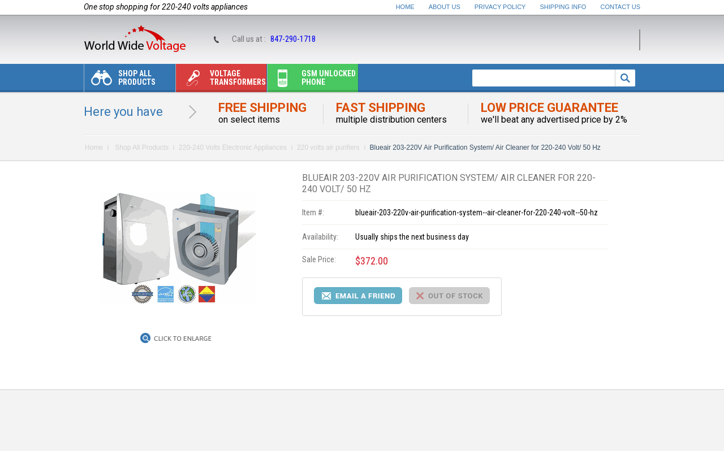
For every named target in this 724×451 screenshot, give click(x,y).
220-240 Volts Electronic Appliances (233, 147)
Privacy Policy (500, 6)
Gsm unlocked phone (312, 80)
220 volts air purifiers (328, 147)
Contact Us (621, 6)
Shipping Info (563, 6)
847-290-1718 (293, 39)
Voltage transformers (221, 80)
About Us (444, 6)
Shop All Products (120, 80)
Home (405, 6)
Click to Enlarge (183, 338)
